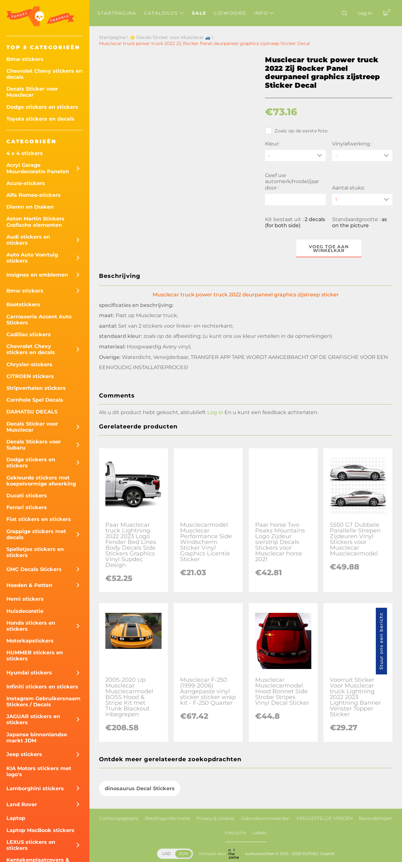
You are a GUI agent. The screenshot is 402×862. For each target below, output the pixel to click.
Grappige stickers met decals (36, 534)
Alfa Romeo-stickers (33, 195)
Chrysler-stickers (29, 364)
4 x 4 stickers (24, 153)
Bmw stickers (24, 59)
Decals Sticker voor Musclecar (32, 92)
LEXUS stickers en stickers (30, 845)
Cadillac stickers (28, 334)
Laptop (15, 818)
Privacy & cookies (215, 818)
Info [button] (264, 13)
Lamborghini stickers (35, 788)
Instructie (235, 833)
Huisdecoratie (24, 611)
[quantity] (362, 199)
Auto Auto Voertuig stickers (32, 258)
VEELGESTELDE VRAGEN (324, 818)
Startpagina (116, 13)
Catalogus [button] (164, 13)
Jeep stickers (24, 754)
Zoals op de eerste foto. (297, 130)
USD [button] (166, 853)
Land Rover (21, 804)
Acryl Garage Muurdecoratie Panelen (37, 168)
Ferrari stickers (26, 507)
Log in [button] (215, 412)
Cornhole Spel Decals (34, 400)
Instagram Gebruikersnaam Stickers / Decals (43, 701)
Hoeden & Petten (29, 585)
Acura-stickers (25, 183)
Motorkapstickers (30, 641)
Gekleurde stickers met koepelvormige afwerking (41, 481)
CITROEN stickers (30, 376)
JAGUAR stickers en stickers (33, 719)
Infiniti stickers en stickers (42, 687)
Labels (260, 833)
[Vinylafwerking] (362, 155)
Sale (199, 13)
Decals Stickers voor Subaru (33, 445)
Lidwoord (230, 13)
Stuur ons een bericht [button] (381, 641)
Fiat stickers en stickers (38, 519)
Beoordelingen (375, 818)
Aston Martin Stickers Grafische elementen (35, 222)
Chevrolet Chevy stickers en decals (44, 74)
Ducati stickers (26, 496)
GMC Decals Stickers (34, 569)
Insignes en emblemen (37, 275)
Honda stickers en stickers (30, 626)
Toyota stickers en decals (40, 119)
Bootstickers (23, 304)
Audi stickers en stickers (28, 240)
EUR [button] (183, 853)
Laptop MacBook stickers (40, 830)
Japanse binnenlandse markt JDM (36, 738)
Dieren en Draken (30, 207)
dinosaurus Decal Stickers (140, 788)
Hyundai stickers (29, 673)
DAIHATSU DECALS (31, 412)
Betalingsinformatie (167, 818)
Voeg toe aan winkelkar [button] (329, 248)
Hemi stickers (25, 599)
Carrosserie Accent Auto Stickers (39, 320)
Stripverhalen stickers (36, 388)
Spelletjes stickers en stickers (35, 552)
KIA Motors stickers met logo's (38, 771)
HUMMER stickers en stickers (34, 656)
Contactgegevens (119, 818)
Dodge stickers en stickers (42, 107)
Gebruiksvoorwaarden (265, 818)
